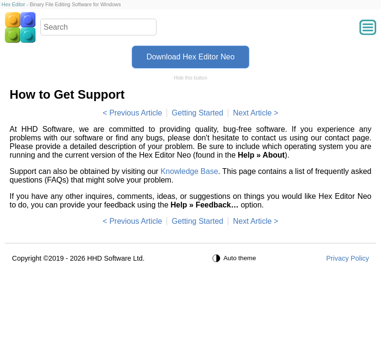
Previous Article (135, 113)
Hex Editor (13, 4)
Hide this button (190, 77)
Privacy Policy (347, 258)
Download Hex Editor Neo (190, 57)
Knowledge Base (189, 171)
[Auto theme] (235, 258)
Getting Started (198, 113)
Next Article (252, 113)
